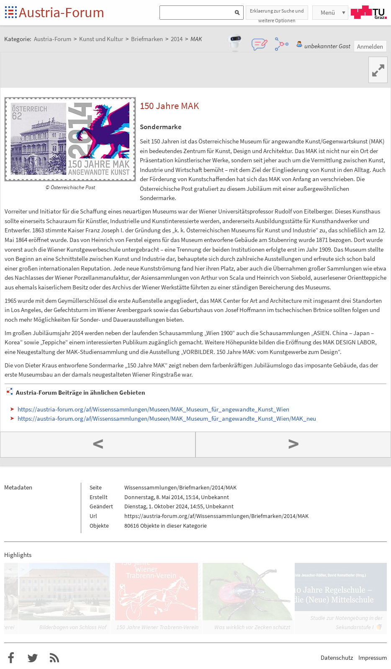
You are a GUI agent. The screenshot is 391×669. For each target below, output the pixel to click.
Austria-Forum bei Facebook (11, 658)
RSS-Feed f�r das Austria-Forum (54, 658)
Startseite (11, 12)
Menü (328, 12)
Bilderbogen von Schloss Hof (72, 627)
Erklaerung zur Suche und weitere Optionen (277, 14)
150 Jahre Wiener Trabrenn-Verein (157, 627)
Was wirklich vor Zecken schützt (252, 627)
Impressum (372, 657)
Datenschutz (337, 657)
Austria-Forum (61, 12)
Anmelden (370, 46)
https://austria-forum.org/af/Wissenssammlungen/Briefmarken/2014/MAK (216, 516)
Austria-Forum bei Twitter (32, 658)
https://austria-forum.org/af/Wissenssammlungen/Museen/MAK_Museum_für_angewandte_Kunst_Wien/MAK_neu (167, 418)
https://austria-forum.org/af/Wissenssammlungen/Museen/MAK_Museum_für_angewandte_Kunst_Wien (153, 409)
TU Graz (369, 12)
